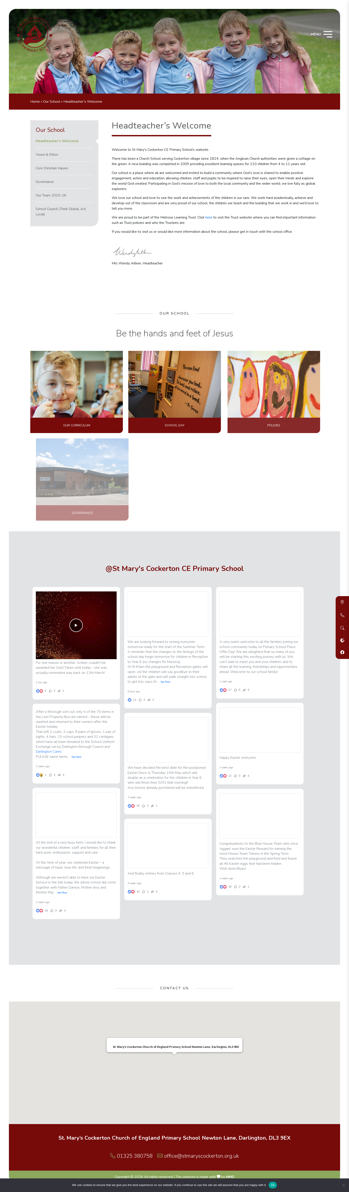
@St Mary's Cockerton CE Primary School (175, 568)
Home (35, 101)
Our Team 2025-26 (51, 195)
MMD (230, 1176)
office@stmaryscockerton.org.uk (198, 1155)
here (208, 217)
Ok (273, 1185)
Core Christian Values (52, 168)
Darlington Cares (49, 754)
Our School (51, 101)
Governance (45, 181)
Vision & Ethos (47, 154)
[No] (343, 1185)
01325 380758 (131, 1155)
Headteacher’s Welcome (57, 141)
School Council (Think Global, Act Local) (61, 212)
